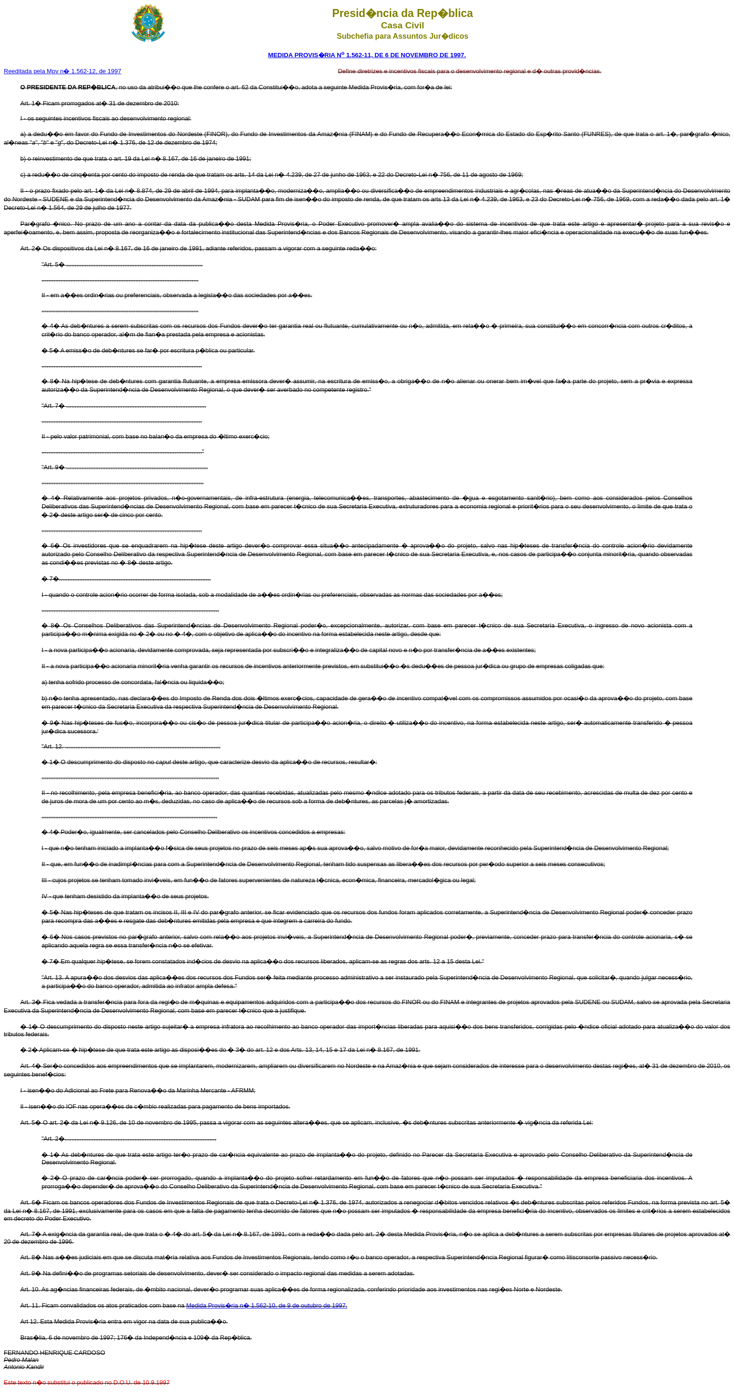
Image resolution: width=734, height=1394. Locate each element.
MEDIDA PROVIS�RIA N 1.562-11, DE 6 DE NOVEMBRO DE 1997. (367, 55)
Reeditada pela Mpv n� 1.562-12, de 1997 (62, 71)
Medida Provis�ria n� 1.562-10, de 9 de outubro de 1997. (266, 1305)
